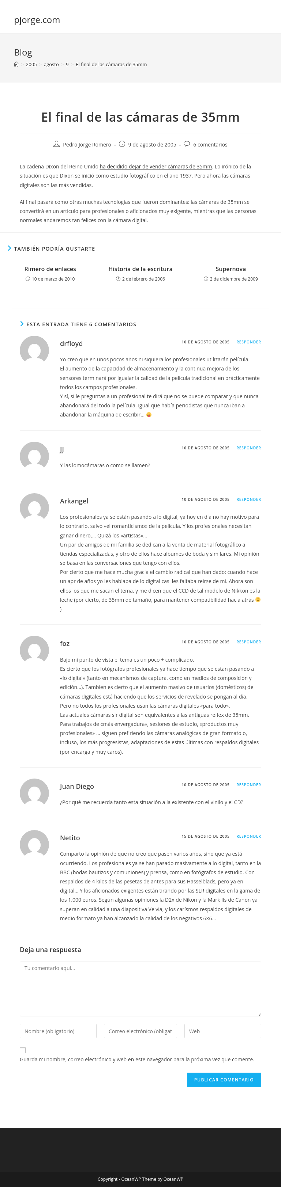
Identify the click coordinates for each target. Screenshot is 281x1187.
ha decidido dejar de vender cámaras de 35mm (156, 166)
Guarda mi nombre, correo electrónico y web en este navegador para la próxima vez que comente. (137, 1059)
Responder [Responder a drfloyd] (248, 342)
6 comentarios (210, 144)
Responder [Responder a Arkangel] (248, 499)
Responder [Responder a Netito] (248, 836)
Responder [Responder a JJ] (248, 447)
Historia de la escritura (140, 269)
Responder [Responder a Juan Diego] (248, 784)
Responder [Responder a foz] (248, 641)
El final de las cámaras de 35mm (111, 64)
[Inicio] (16, 64)
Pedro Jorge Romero (87, 144)
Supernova (231, 269)
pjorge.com (37, 20)
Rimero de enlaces (50, 269)
